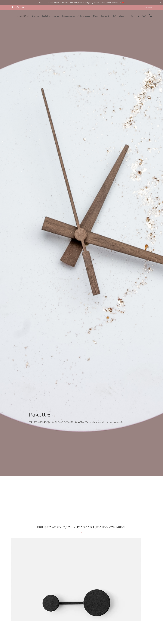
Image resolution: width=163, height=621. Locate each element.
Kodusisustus (68, 16)
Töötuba (46, 16)
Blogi (121, 16)
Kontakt (148, 8)
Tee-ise (56, 16)
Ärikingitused (84, 16)
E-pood (35, 16)
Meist (95, 16)
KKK (114, 16)
